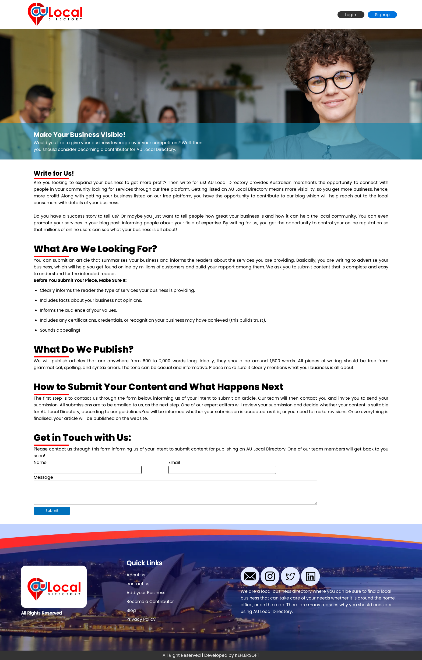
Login (351, 15)
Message (43, 477)
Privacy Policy (141, 619)
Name (40, 462)
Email (174, 462)
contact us (137, 584)
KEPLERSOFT (247, 655)
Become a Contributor (150, 601)
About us (135, 575)
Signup (382, 15)
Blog (131, 610)
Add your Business (145, 593)
